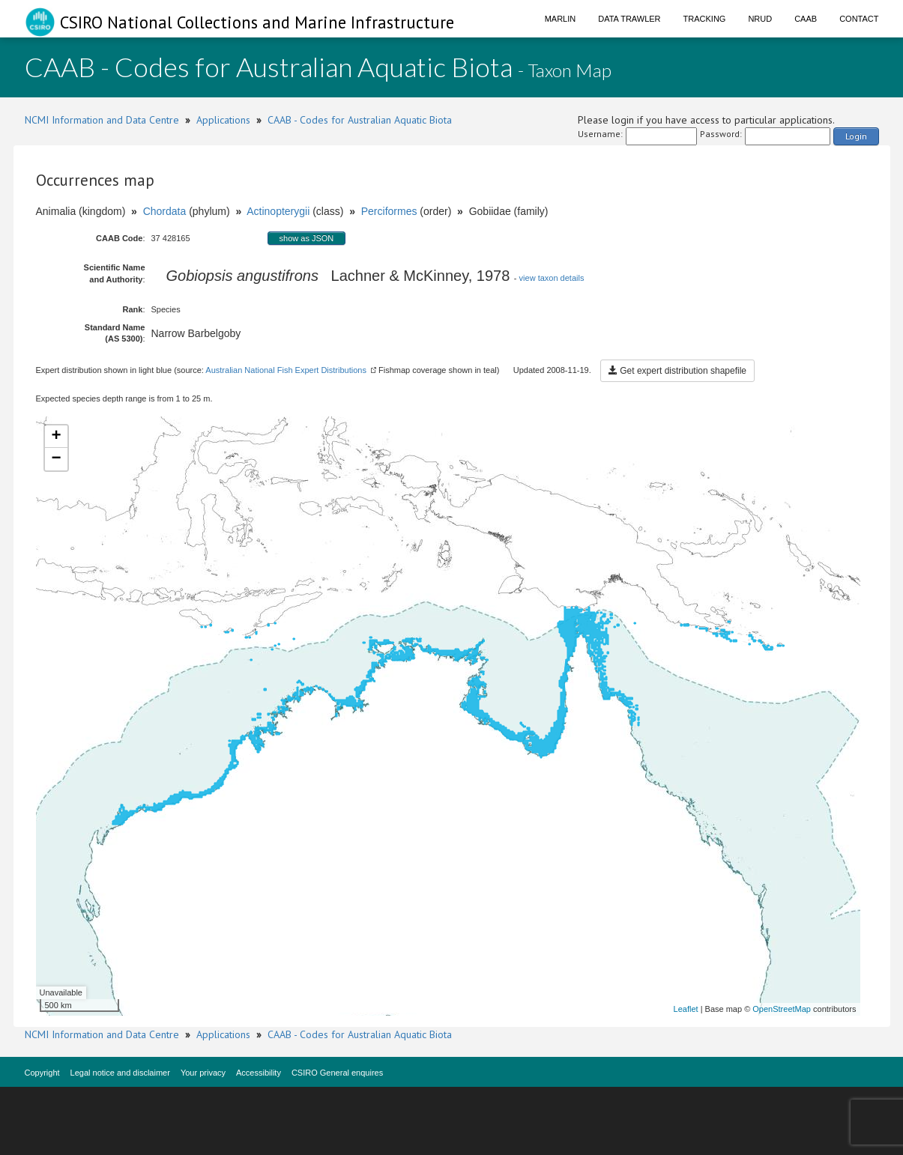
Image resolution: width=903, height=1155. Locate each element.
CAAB (805, 18)
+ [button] (56, 436)
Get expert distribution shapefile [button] (677, 371)
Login (856, 136)
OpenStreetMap (781, 1008)
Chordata (165, 211)
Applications (223, 120)
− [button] (56, 459)
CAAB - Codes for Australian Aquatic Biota (360, 120)
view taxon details (552, 277)
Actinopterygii (278, 211)
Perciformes (389, 211)
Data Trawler (629, 18)
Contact (858, 18)
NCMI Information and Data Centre (102, 120)
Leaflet (686, 1008)
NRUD (760, 18)
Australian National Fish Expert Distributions (285, 370)
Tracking (704, 18)
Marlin (560, 18)
